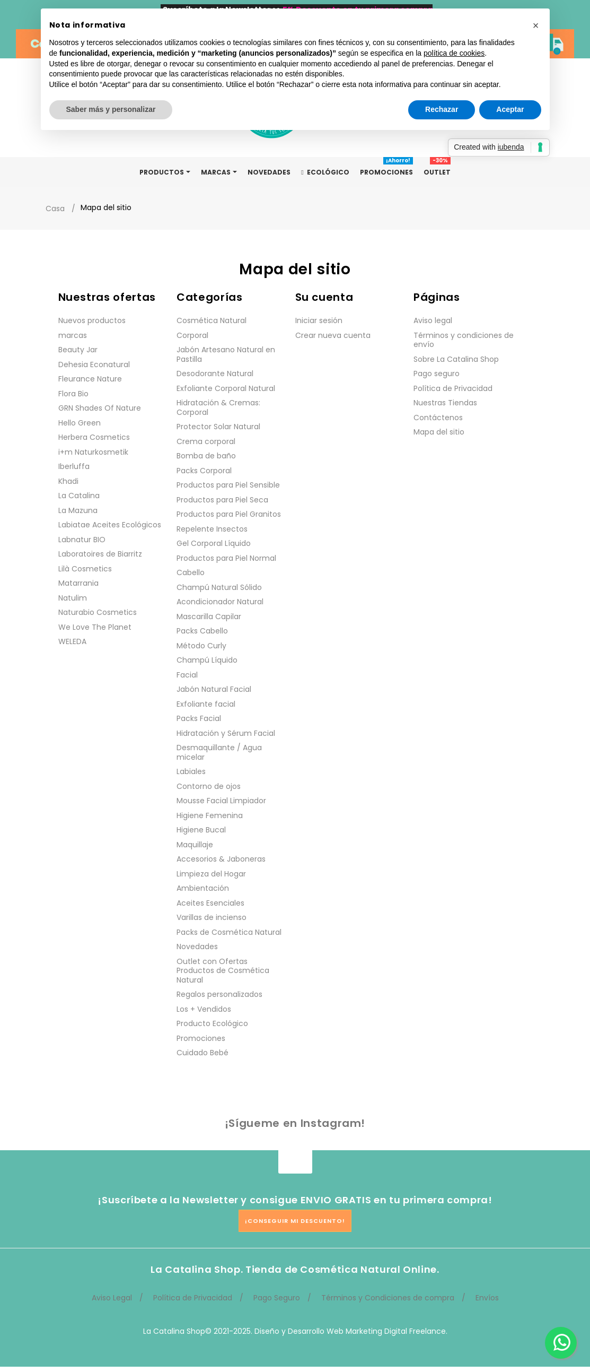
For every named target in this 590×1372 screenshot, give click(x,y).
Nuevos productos (92, 320)
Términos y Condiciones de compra (387, 1297)
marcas (72, 335)
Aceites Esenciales (210, 903)
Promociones (201, 1038)
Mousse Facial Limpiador (221, 800)
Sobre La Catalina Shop (456, 359)
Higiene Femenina (210, 815)
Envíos (487, 1297)
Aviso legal (432, 320)
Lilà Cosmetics (85, 568)
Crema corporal (206, 441)
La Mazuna (78, 510)
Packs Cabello (202, 631)
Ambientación (203, 888)
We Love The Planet (94, 627)
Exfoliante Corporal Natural (226, 388)
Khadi (68, 481)
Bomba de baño (206, 455)
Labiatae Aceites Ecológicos (109, 524)
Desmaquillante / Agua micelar (219, 752)
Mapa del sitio (438, 432)
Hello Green (79, 423)
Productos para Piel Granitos (229, 514)
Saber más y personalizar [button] (111, 109)
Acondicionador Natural (220, 601)
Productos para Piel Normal (226, 558)
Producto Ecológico (212, 1023)
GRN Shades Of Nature (99, 408)
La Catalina (79, 495)
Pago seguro (436, 373)
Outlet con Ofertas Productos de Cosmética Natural (223, 970)
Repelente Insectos (212, 529)
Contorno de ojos (209, 786)
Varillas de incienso (211, 917)
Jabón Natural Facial (214, 689)
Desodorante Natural (215, 373)
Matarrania (78, 583)
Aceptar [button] (510, 109)
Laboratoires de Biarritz (100, 554)
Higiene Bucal (201, 829)
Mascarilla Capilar (209, 616)
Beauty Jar (78, 349)
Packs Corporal (204, 470)
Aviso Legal (112, 1297)
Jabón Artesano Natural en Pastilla (226, 354)
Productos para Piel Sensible (228, 485)
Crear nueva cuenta (333, 335)
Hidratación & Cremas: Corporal (218, 407)
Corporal (192, 335)
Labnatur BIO (81, 539)
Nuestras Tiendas (445, 402)
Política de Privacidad (452, 388)
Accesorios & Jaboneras (221, 859)
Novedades (197, 946)
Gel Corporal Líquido (214, 543)
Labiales (191, 771)
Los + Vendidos (204, 1009)
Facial (187, 675)
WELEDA (72, 641)
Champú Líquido (207, 660)
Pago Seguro (276, 1297)
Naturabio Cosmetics (97, 612)
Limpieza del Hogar (211, 874)
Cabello (191, 572)
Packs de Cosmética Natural (229, 932)
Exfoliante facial (206, 704)
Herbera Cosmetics (94, 437)
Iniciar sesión (318, 320)
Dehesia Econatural (94, 364)
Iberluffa (74, 466)
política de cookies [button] (454, 53)
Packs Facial (199, 718)
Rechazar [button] (441, 109)
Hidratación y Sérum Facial (226, 733)
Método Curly (201, 645)
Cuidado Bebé (202, 1052)
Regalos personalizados (219, 994)
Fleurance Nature (90, 379)
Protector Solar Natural (218, 426)
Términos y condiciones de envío (463, 340)
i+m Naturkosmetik (93, 452)
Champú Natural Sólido (219, 587)
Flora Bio (73, 393)
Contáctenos (438, 417)
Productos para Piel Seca (222, 499)
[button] (535, 25)
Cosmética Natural (211, 320)
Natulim (72, 598)
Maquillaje (195, 844)
